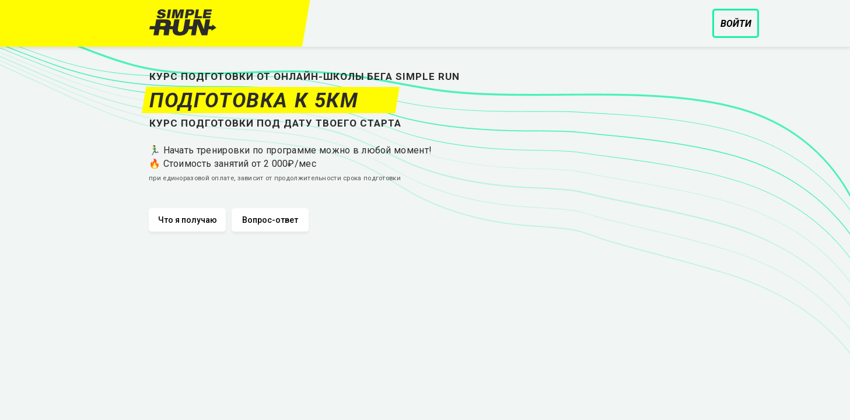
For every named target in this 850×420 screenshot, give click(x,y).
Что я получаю (187, 220)
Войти (735, 23)
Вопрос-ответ (270, 220)
